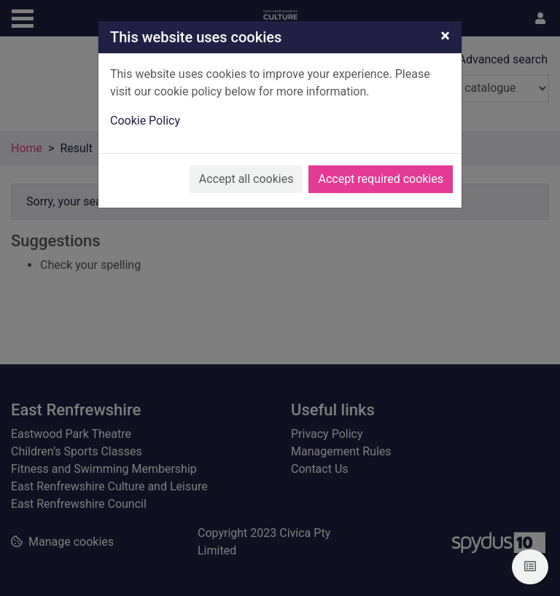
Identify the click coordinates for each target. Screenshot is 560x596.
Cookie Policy (145, 121)
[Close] (445, 35)
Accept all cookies (246, 179)
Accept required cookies (380, 179)
